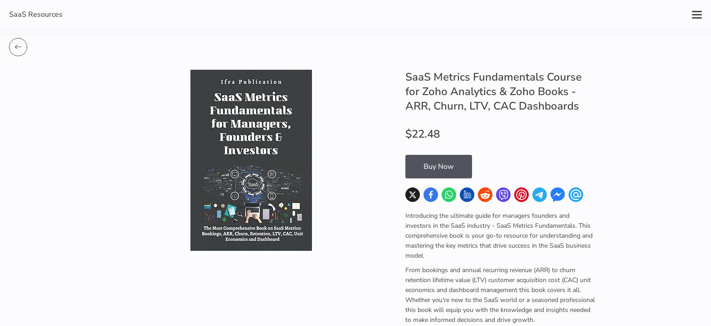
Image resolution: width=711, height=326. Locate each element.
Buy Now (439, 167)
